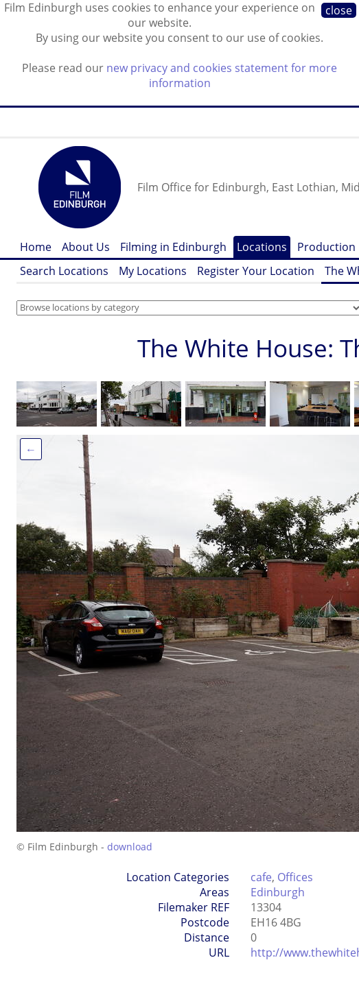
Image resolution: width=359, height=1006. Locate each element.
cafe (261, 877)
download (129, 846)
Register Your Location (255, 270)
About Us (86, 246)
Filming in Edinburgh (173, 246)
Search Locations (64, 270)
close (338, 10)
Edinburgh (278, 892)
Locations (262, 246)
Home (35, 246)
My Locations (153, 270)
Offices (295, 877)
